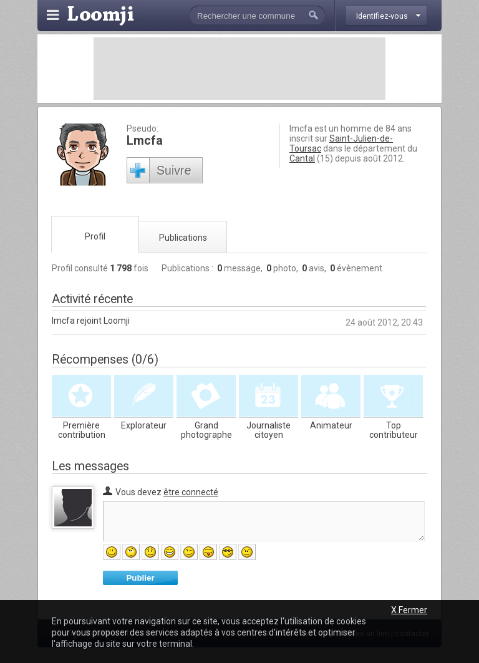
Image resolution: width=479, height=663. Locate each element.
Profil (95, 236)
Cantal (302, 158)
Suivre (174, 170)
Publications (183, 238)
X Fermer (409, 610)
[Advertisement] (239, 68)
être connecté (190, 492)
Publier (140, 578)
